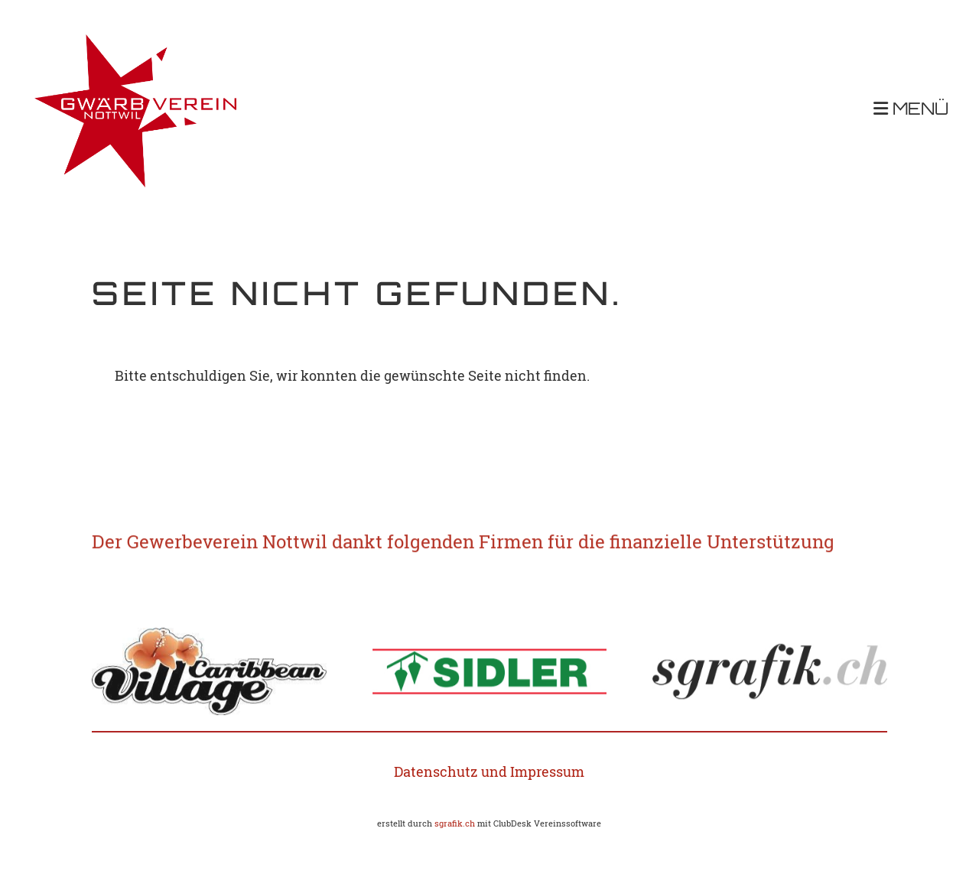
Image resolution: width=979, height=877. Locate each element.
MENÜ (910, 109)
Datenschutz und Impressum (489, 771)
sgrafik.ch (454, 823)
